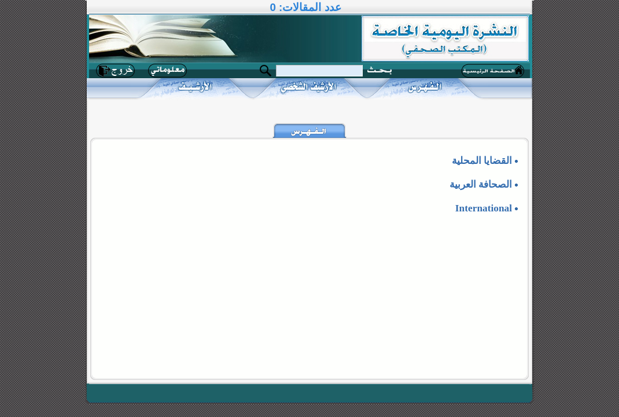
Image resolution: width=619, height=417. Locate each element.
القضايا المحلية (482, 160)
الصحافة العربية (480, 184)
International (483, 208)
